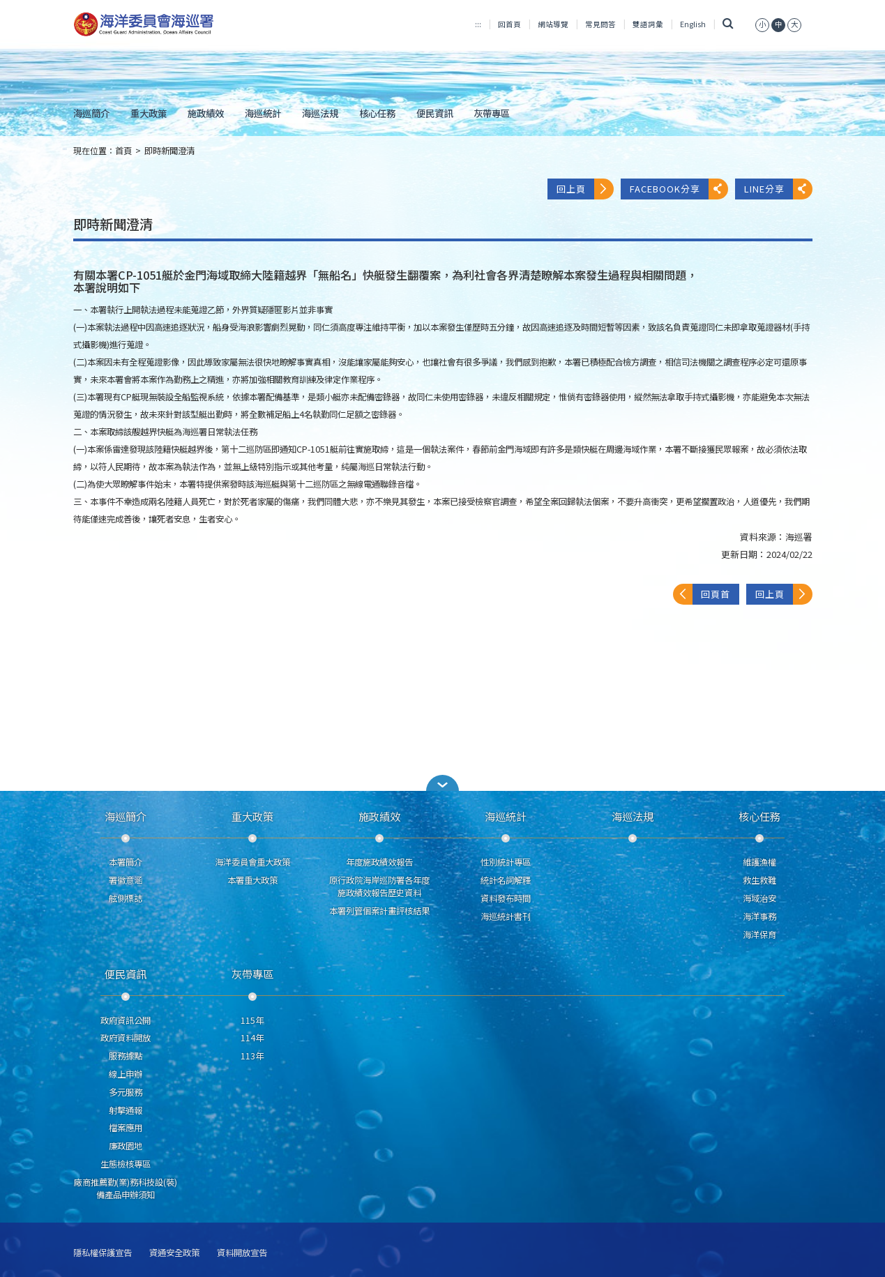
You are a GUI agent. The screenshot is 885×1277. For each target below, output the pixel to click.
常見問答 (600, 24)
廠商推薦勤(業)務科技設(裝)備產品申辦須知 (125, 1188)
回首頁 (509, 24)
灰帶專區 (492, 113)
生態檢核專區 (125, 1164)
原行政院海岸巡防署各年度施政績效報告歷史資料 (379, 886)
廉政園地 (125, 1146)
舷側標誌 (125, 898)
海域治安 (759, 898)
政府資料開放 (125, 1038)
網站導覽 (553, 24)
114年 (252, 1038)
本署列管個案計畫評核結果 (379, 911)
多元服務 (125, 1092)
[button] (442, 783)
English (693, 24)
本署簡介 (125, 862)
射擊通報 (125, 1110)
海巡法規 (320, 113)
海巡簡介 (91, 113)
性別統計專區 (506, 862)
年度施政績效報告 (379, 862)
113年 (252, 1056)
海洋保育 (759, 934)
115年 (252, 1020)
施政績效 (206, 113)
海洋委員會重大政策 (252, 862)
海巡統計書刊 (506, 916)
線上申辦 (125, 1074)
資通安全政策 (174, 1253)
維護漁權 (759, 862)
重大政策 (148, 113)
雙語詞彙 (648, 24)
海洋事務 (759, 916)
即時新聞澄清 (169, 150)
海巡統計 (263, 113)
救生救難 (759, 880)
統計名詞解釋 (506, 880)
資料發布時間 (506, 898)
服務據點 (125, 1056)
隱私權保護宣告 (102, 1253)
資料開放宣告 (242, 1253)
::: (478, 24)
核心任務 (377, 113)
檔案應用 (125, 1127)
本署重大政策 (252, 880)
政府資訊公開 (125, 1020)
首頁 (123, 150)
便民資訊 (434, 113)
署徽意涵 (125, 880)
